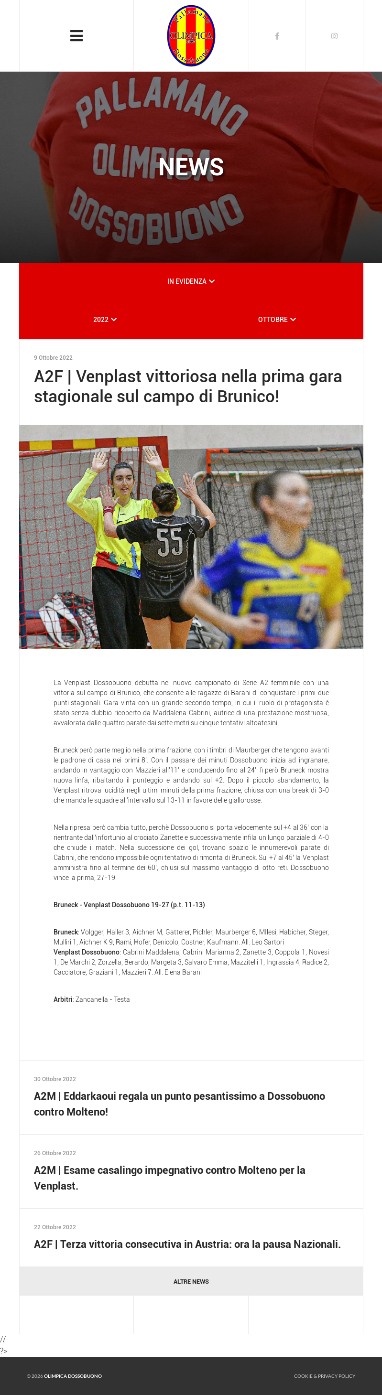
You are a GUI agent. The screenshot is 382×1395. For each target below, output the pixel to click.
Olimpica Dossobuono (73, 1376)
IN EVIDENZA (187, 281)
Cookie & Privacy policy (324, 1376)
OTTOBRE (273, 319)
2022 (101, 319)
